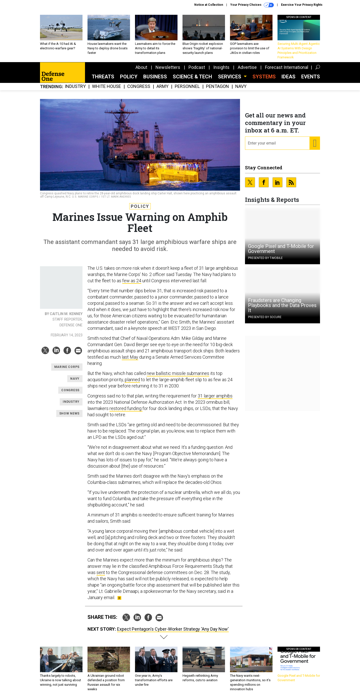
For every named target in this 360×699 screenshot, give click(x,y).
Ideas (289, 77)
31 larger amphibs (215, 395)
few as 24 (131, 280)
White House (106, 86)
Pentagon (217, 86)
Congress (138, 86)
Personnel (187, 86)
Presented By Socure (265, 317)
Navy (240, 86)
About (141, 67)
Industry (75, 86)
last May (130, 357)
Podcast (196, 67)
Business (155, 77)
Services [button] (230, 77)
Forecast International (286, 67)
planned (132, 379)
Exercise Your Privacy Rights (301, 5)
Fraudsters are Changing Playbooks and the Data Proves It (282, 305)
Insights (221, 67)
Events (310, 77)
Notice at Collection (208, 5)
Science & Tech (192, 77)
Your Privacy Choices (252, 5)
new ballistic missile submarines (178, 373)
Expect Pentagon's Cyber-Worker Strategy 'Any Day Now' (173, 629)
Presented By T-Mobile (265, 258)
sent (100, 572)
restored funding (126, 408)
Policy (129, 77)
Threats (103, 77)
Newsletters (168, 67)
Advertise (247, 67)
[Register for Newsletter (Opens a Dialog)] (315, 143)
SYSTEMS (264, 77)
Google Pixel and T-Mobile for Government (281, 248)
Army (162, 86)
